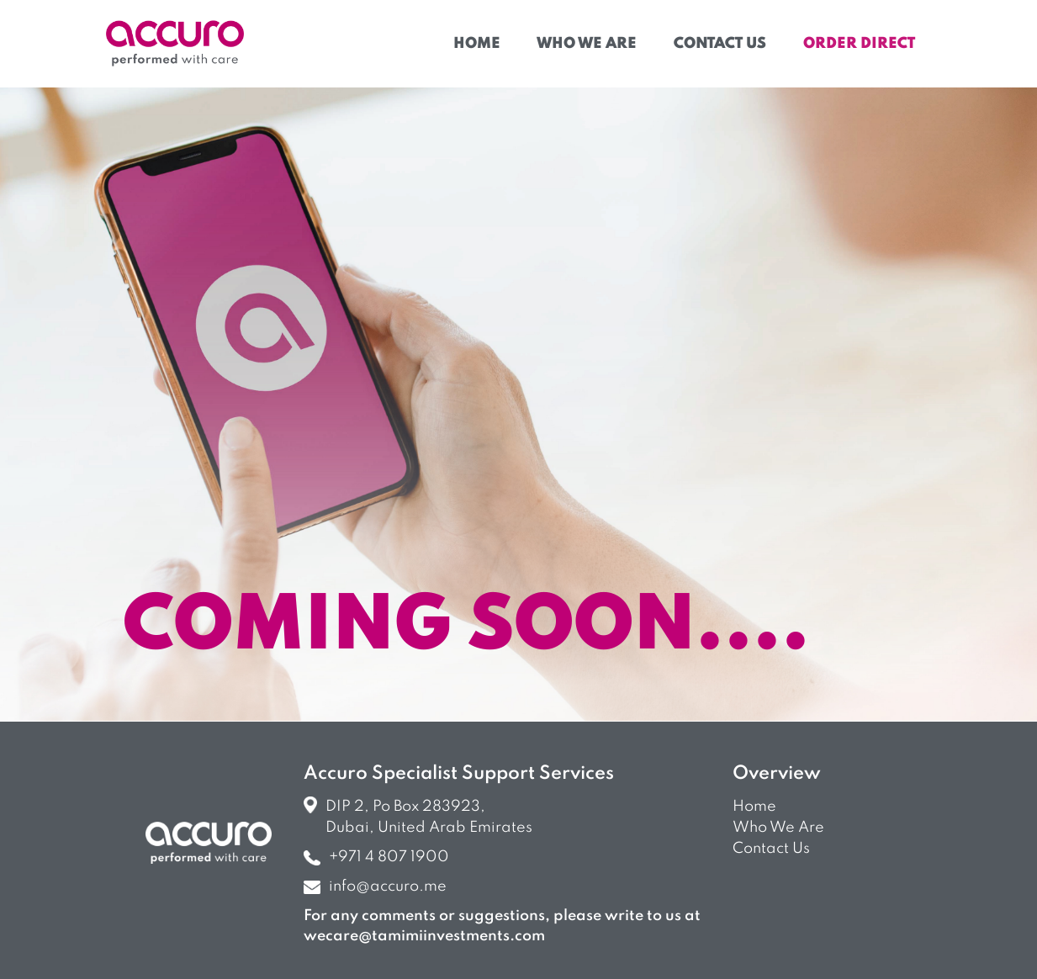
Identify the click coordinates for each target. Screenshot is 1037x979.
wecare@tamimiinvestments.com (424, 936)
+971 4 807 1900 (376, 857)
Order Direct (859, 43)
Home (476, 43)
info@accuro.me (375, 886)
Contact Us (720, 43)
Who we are (778, 827)
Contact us (771, 848)
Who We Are (587, 43)
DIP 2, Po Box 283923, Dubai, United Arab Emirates (418, 815)
